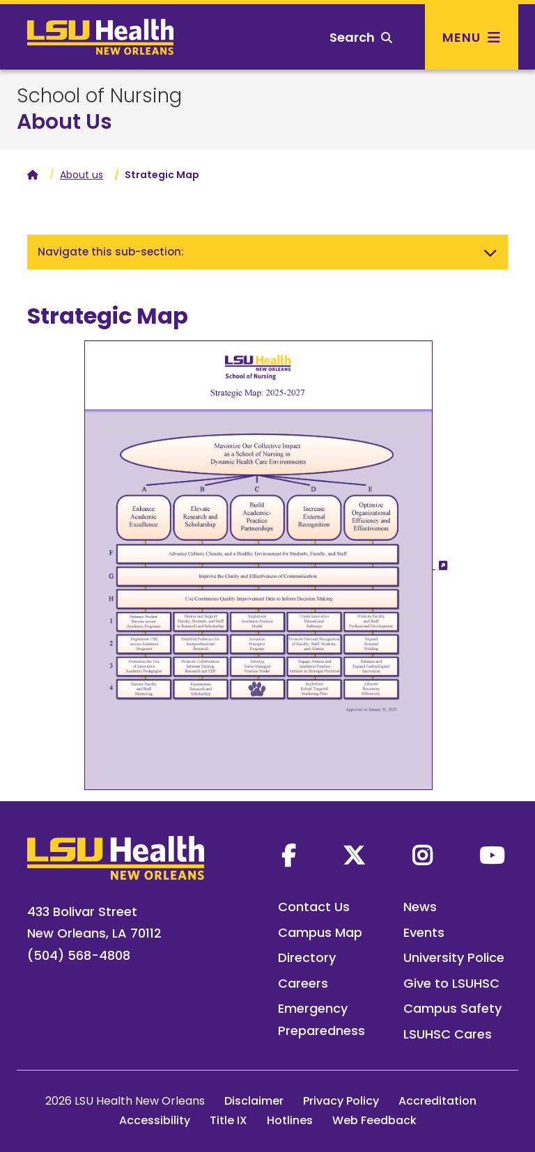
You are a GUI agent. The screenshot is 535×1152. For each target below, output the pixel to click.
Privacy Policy (341, 1101)
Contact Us (314, 906)
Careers (303, 983)
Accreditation (437, 1101)
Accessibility (154, 1120)
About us (81, 175)
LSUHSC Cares (447, 1034)
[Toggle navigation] (490, 252)
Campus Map (320, 932)
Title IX (228, 1120)
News (420, 906)
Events (423, 932)
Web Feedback (374, 1120)
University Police (453, 957)
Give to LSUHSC (451, 983)
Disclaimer (254, 1101)
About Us (64, 121)
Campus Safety (452, 1008)
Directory (307, 957)
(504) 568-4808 (78, 955)
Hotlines (290, 1120)
